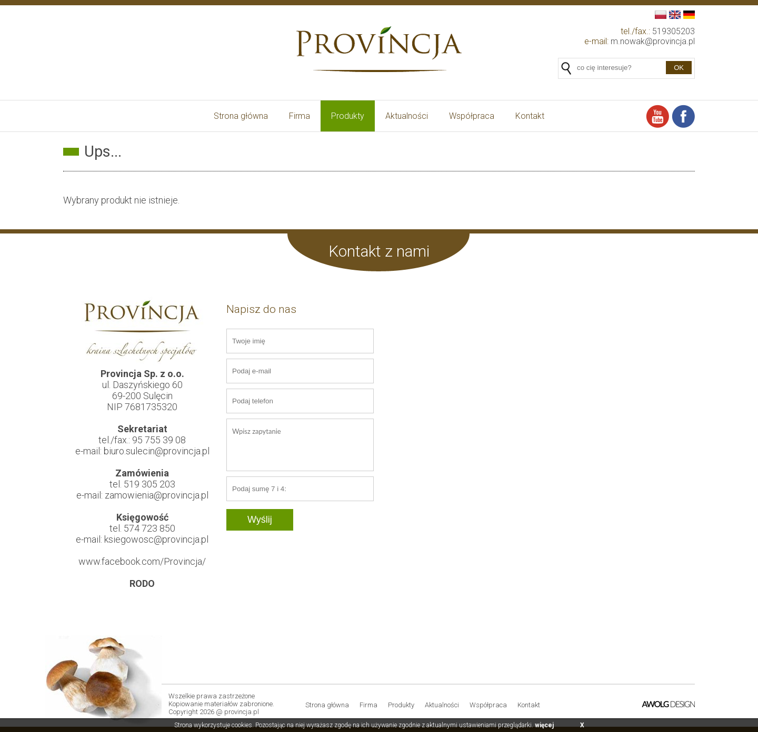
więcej (544, 725)
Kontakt (529, 116)
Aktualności (406, 116)
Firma (299, 116)
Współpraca (471, 116)
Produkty (347, 116)
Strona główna (241, 116)
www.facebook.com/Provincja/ (142, 561)
